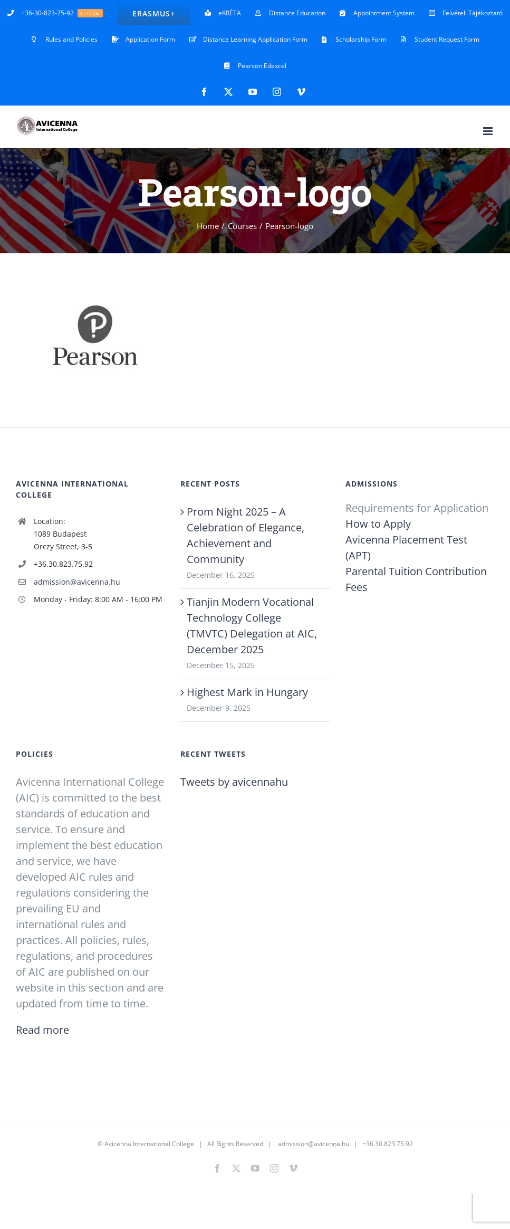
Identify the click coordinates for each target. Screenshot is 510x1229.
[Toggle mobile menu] (488, 131)
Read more (42, 1030)
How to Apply (378, 524)
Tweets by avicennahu (234, 782)
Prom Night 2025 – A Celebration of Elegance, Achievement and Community (245, 535)
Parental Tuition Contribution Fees (416, 579)
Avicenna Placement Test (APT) (406, 547)
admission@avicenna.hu (77, 582)
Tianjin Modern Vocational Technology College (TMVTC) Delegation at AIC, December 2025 (252, 625)
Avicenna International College (149, 1143)
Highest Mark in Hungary (247, 692)
